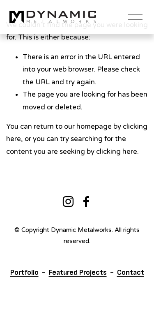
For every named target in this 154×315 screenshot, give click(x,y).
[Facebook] (86, 201)
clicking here (116, 151)
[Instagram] (68, 201)
